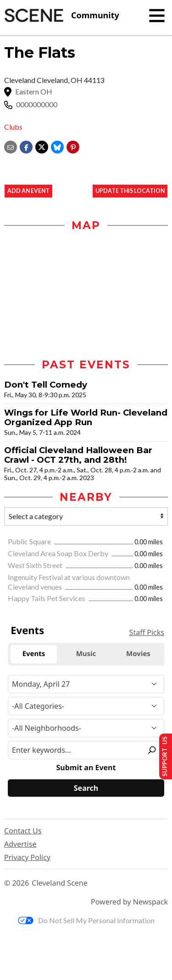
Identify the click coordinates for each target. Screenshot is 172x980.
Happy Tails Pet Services (47, 598)
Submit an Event (86, 767)
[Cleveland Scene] (62, 15)
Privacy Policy (27, 857)
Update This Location (130, 190)
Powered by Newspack (129, 902)
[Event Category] (86, 706)
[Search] (86, 788)
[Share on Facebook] (26, 146)
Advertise (20, 844)
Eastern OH (33, 92)
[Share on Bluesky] (57, 146)
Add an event (28, 190)
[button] (73, 146)
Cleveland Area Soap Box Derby (59, 553)
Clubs (13, 126)
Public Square (30, 541)
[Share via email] (10, 146)
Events (27, 630)
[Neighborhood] (86, 728)
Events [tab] (33, 653)
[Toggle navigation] (156, 15)
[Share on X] (41, 146)
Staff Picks (146, 632)
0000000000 (36, 104)
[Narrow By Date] (86, 684)
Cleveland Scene (60, 883)
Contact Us (22, 831)
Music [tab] (86, 653)
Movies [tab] (138, 653)
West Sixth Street (36, 565)
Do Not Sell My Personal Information (86, 920)
